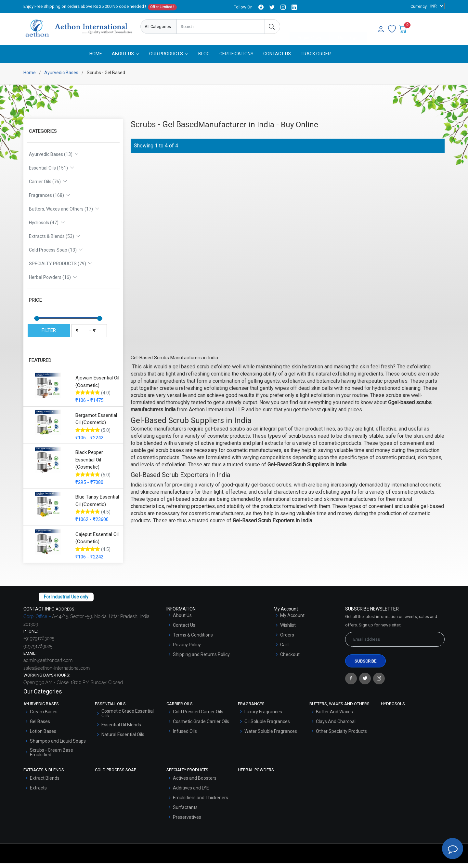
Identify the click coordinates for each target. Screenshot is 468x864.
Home (95, 54)
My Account (292, 616)
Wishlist (288, 626)
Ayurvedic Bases (61, 73)
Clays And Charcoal (336, 722)
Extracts (38, 788)
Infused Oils (185, 732)
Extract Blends (44, 778)
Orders (287, 635)
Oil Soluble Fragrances (267, 722)
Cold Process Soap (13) (56, 250)
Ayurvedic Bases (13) (54, 155)
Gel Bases (40, 722)
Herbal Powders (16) (53, 278)
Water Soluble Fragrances (270, 732)
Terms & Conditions (193, 635)
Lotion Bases (43, 732)
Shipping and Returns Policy (201, 655)
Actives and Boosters (194, 778)
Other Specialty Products (341, 732)
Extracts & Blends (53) (55, 237)
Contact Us (277, 54)
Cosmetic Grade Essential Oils (127, 714)
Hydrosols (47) (47, 223)
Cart (284, 645)
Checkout (290, 655)
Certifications (236, 54)
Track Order (316, 54)
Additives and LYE (191, 788)
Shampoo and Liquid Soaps (58, 741)
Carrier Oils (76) (48, 182)
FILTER (49, 331)
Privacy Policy (187, 645)
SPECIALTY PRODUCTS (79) (61, 264)
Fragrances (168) (50, 196)
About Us (182, 616)
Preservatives (187, 818)
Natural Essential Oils (122, 735)
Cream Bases (44, 712)
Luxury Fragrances (263, 712)
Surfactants (185, 808)
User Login (348, 26)
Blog (204, 54)
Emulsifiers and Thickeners (200, 798)
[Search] (272, 26)
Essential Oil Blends (121, 725)
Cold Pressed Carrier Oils (198, 712)
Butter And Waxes (334, 712)
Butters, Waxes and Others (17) (64, 209)
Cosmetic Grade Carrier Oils (201, 722)
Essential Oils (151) (51, 168)
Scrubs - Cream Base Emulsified (51, 753)
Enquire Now (309, 26)
